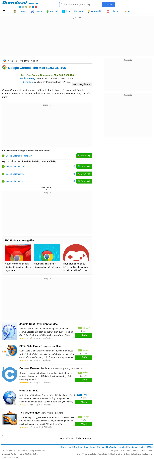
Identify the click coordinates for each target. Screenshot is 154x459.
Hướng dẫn (111, 447)
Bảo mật (100, 447)
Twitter (141, 447)
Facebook (132, 447)
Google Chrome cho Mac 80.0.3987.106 (37, 67)
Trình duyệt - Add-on (28, 61)
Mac (12, 61)
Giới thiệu (77, 447)
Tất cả (5, 11)
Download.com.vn (4, 61)
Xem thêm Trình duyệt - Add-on (75, 438)
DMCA (150, 447)
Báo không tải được (82, 84)
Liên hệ (122, 447)
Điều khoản (89, 447)
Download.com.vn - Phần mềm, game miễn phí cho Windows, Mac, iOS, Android (20, 4)
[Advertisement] (77, 39)
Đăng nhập (66, 447)
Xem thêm (28, 82)
